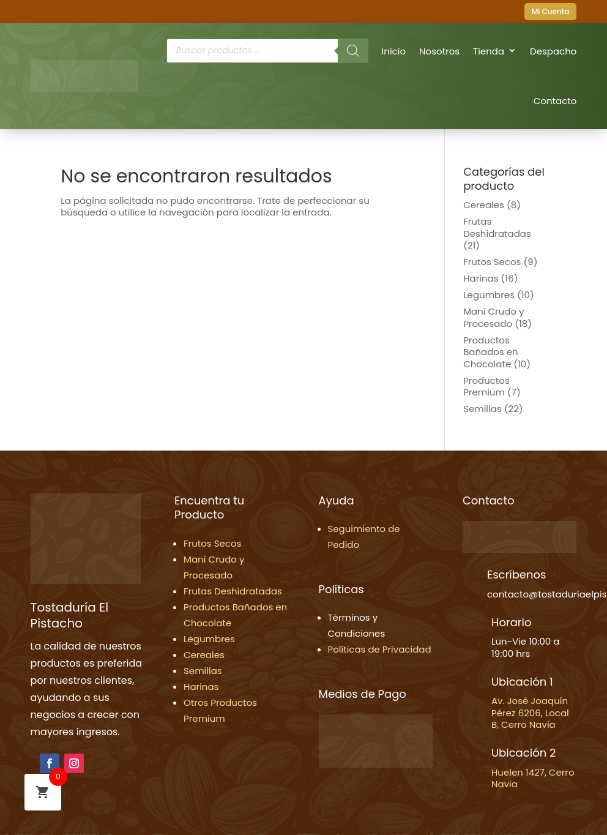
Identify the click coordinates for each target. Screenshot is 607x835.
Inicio (394, 51)
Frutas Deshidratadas (497, 227)
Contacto (555, 100)
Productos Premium (486, 386)
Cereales (483, 204)
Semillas (482, 408)
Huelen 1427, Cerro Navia (533, 778)
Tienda (488, 51)
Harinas (480, 278)
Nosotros (439, 51)
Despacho (553, 51)
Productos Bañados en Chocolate (490, 352)
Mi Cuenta (551, 11)
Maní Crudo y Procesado (493, 317)
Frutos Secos (492, 261)
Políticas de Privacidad (379, 649)
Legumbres (489, 294)
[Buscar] (353, 51)
